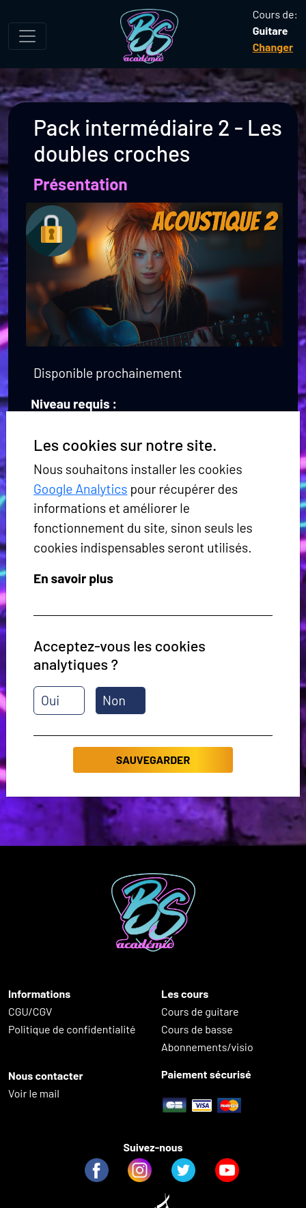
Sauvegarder (153, 759)
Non (114, 700)
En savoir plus (73, 578)
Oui (50, 700)
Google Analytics (80, 489)
